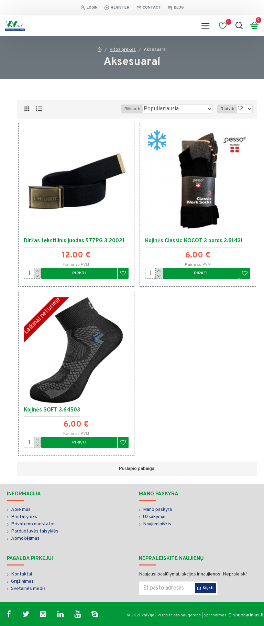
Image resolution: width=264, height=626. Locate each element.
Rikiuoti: (132, 109)
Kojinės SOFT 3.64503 (52, 410)
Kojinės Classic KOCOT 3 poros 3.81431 (194, 241)
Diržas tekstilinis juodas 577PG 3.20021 (74, 241)
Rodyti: (227, 109)
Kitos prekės (123, 50)
